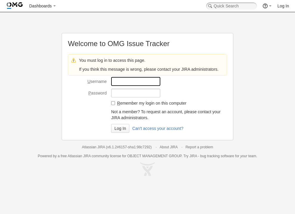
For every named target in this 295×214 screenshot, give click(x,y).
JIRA (87, 156)
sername (97, 81)
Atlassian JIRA (93, 147)
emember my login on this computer (152, 103)
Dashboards (40, 6)
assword (97, 93)
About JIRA (169, 147)
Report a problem (199, 147)
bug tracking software (217, 156)
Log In (283, 6)
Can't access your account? (158, 128)
